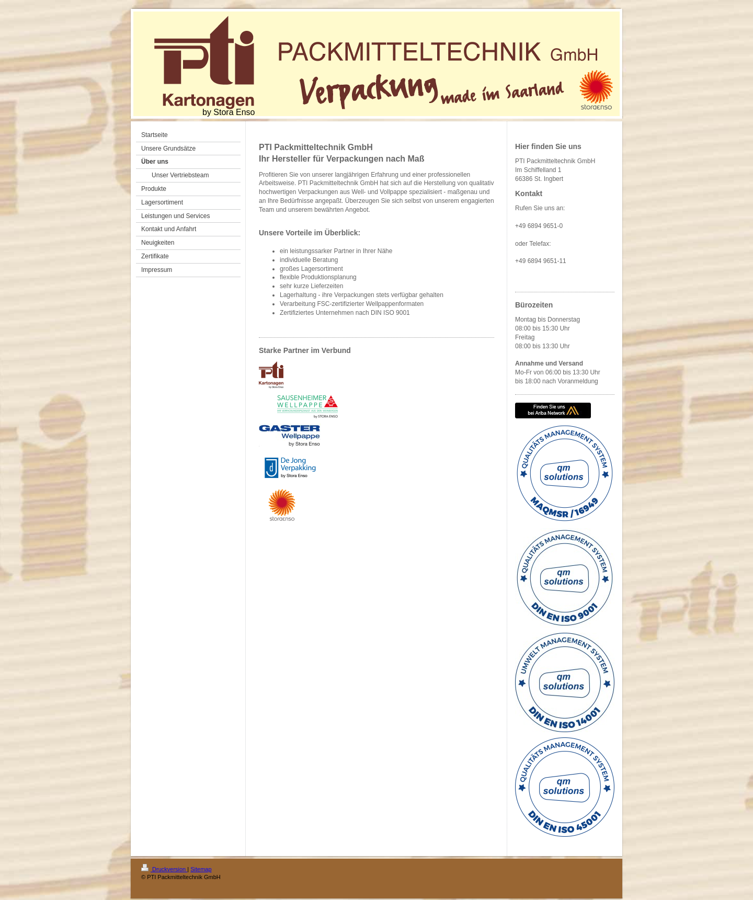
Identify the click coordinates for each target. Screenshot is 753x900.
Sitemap (200, 869)
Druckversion (164, 869)
